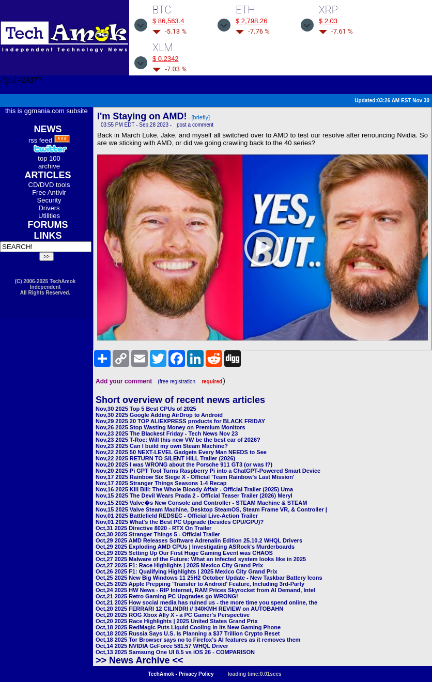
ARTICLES (48, 175)
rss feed (40, 140)
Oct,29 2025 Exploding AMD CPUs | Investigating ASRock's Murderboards (195, 547)
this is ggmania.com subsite (46, 111)
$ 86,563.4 (168, 21)
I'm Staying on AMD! (142, 116)
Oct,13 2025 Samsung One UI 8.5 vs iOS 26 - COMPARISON (175, 652)
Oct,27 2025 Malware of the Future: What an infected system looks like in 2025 (201, 559)
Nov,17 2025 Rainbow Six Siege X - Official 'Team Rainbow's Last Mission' (195, 477)
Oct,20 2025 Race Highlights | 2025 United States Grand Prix (177, 621)
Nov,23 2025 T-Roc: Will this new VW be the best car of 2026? (178, 440)
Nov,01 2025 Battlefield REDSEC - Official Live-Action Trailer (177, 516)
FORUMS (48, 225)
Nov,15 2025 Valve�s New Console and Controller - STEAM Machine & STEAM (201, 503)
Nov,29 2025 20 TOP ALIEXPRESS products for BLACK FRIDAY (180, 421)
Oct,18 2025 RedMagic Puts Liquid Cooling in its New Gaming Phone (188, 627)
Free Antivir (49, 192)
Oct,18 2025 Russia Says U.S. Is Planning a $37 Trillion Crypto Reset (188, 633)
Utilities (49, 216)
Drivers (48, 208)
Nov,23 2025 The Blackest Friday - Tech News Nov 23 (167, 433)
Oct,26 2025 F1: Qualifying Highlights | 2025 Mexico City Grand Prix (186, 571)
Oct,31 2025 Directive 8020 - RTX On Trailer (153, 528)
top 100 (49, 158)
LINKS (48, 235)
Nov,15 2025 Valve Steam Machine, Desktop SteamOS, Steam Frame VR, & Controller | (211, 509)
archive (49, 166)
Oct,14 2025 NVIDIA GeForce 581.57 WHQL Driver (162, 646)
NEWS (48, 129)
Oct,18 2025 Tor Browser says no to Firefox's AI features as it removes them (198, 640)
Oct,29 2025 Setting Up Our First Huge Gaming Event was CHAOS (184, 553)
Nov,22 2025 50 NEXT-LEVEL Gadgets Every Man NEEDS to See (181, 452)
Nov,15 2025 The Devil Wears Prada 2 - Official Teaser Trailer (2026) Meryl (194, 495)
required (212, 381)
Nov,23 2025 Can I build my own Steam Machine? (162, 446)
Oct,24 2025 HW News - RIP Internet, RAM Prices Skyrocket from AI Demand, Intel (205, 590)
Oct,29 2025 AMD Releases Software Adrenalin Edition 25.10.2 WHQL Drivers (199, 540)
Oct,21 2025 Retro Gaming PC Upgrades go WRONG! (167, 596)
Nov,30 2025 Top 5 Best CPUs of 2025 (146, 409)
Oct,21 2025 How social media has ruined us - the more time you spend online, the (206, 602)
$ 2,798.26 (251, 21)
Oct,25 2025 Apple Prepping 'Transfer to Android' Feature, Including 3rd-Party (200, 584)
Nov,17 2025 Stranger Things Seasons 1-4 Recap (161, 483)
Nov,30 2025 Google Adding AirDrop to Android (159, 415)
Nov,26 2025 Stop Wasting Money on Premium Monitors (170, 427)
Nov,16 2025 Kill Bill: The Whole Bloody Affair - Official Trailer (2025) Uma (194, 489)
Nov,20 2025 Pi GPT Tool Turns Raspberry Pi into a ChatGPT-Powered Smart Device (208, 471)
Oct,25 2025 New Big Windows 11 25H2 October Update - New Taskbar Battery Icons (209, 578)
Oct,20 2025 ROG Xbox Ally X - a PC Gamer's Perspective (173, 615)
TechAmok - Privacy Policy (180, 674)
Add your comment (124, 381)
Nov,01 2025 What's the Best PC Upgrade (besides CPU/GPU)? (180, 522)
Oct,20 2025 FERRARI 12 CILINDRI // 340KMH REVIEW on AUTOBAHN (189, 609)
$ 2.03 (328, 21)
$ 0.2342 (165, 59)
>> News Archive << (139, 660)
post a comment (195, 125)
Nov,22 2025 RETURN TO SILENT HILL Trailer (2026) (165, 458)
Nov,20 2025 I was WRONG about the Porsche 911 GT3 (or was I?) (184, 464)
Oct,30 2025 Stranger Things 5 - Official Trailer (158, 534)
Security (49, 200)
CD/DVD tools (49, 185)
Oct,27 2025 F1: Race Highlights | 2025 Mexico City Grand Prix (179, 565)
